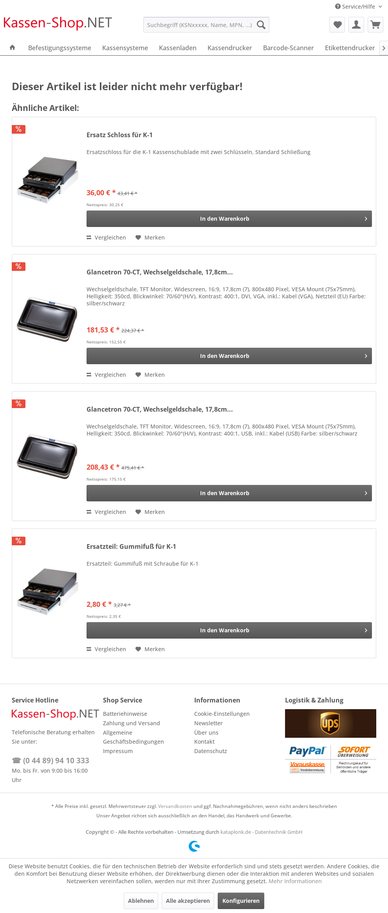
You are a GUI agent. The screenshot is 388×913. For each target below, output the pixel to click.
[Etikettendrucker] (350, 47)
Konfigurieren (241, 900)
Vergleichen (106, 237)
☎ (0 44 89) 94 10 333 (50, 760)
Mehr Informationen (295, 881)
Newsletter (208, 723)
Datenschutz (210, 751)
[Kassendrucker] (230, 47)
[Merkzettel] (337, 25)
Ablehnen (141, 900)
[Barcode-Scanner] (288, 47)
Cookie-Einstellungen (222, 713)
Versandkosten (175, 806)
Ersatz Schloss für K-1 (120, 135)
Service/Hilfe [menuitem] (356, 6)
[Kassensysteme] (125, 47)
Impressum (118, 751)
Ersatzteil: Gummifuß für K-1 (131, 547)
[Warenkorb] (375, 25)
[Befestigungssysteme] (60, 47)
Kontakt (204, 741)
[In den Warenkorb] (229, 219)
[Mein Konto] (356, 25)
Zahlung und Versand (131, 723)
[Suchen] (261, 25)
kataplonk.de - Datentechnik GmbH (261, 831)
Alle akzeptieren (188, 900)
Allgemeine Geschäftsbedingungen (133, 737)
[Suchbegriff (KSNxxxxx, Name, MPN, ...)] (206, 25)
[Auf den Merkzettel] (150, 237)
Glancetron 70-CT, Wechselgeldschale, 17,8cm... (160, 272)
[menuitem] (206, 25)
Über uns (206, 732)
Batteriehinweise (125, 713)
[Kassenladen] (177, 47)
